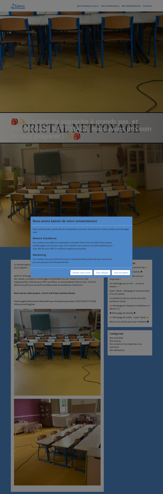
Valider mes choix (81, 272)
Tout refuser (102, 272)
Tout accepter (121, 272)
